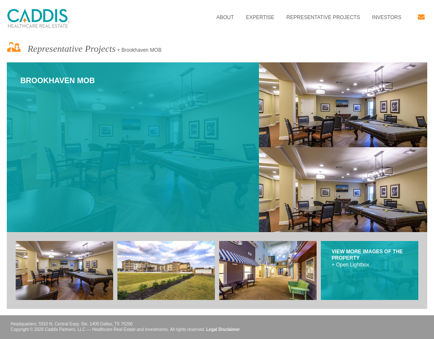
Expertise (260, 17)
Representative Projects (323, 17)
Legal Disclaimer (222, 329)
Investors (386, 17)
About (225, 17)
